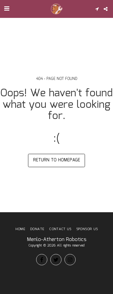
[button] (7, 9)
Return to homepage (56, 160)
